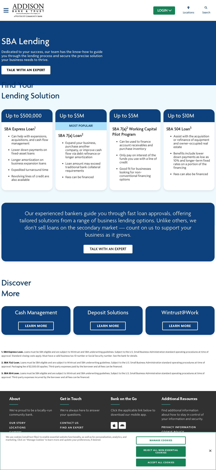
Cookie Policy (173, 431)
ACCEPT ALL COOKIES (161, 462)
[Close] (210, 451)
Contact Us (69, 423)
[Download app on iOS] (114, 425)
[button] (25, 70)
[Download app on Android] (122, 425)
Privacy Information (179, 427)
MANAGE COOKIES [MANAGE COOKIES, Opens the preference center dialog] (161, 440)
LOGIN (164, 10)
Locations (17, 427)
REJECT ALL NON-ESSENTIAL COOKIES (161, 451)
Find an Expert (72, 427)
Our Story (17, 423)
